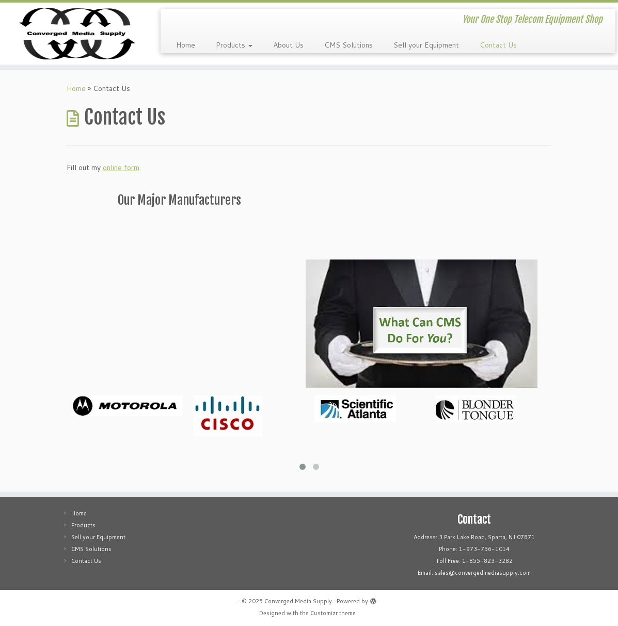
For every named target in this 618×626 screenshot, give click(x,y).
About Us (288, 45)
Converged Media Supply (298, 601)
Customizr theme (333, 613)
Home (185, 45)
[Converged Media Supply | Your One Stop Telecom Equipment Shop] (72, 33)
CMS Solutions (348, 45)
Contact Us (498, 45)
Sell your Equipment (426, 45)
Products (234, 45)
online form (121, 167)
